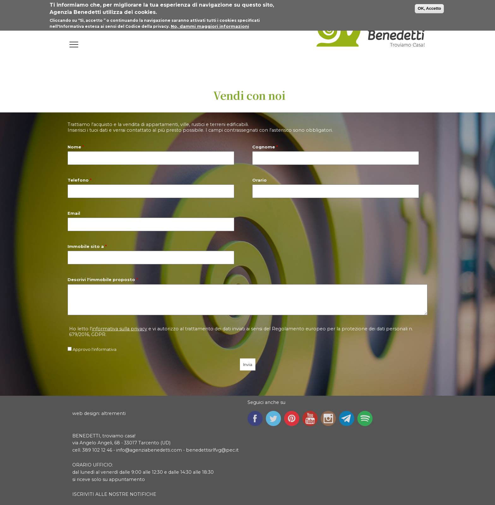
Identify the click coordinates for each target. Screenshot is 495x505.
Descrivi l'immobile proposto (103, 279)
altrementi (113, 413)
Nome (76, 146)
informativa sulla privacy (119, 329)
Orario (259, 180)
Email (74, 213)
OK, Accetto (429, 7)
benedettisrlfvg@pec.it (212, 450)
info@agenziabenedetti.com (149, 450)
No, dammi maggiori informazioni (210, 25)
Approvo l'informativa (94, 349)
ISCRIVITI (83, 494)
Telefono (80, 180)
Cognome (265, 146)
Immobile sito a (87, 246)
